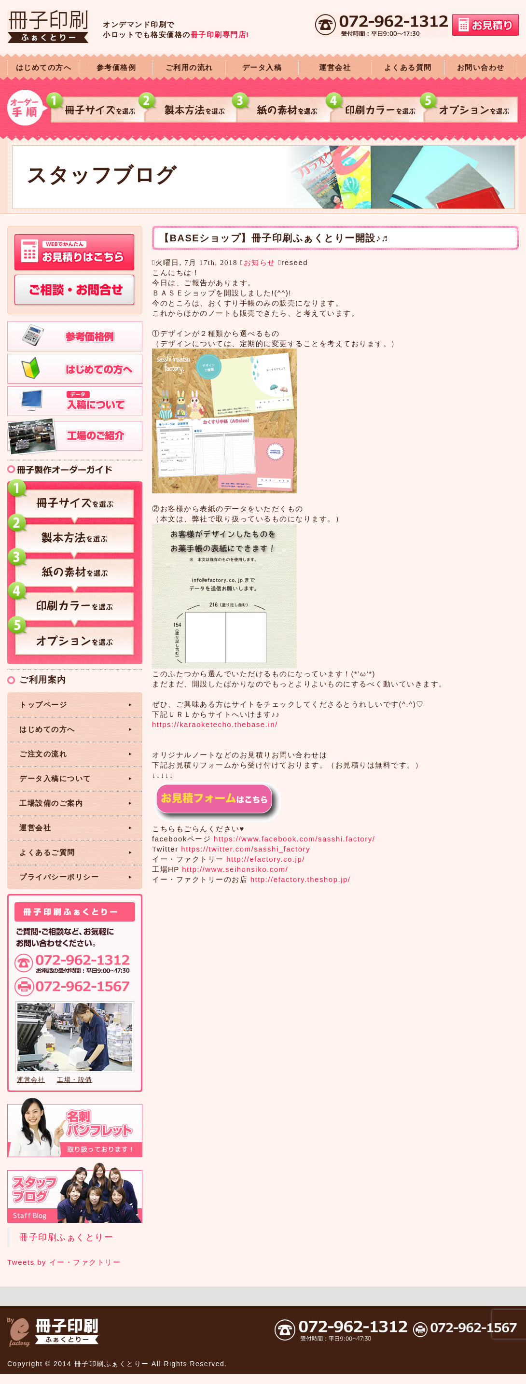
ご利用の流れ (189, 67)
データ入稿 (262, 67)
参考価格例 (117, 67)
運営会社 (335, 67)
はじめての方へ (44, 67)
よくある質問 (408, 67)
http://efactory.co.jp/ (265, 859)
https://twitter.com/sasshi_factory (245, 849)
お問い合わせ (481, 67)
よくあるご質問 (47, 852)
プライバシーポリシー (59, 877)
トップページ (43, 704)
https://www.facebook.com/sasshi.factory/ (294, 839)
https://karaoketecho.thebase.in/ (215, 724)
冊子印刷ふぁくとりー (66, 1237)
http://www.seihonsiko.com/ (235, 869)
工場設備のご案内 (51, 803)
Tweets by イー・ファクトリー (64, 1262)
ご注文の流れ (43, 754)
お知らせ (260, 262)
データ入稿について (55, 778)
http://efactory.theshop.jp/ (300, 879)
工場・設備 (74, 1079)
